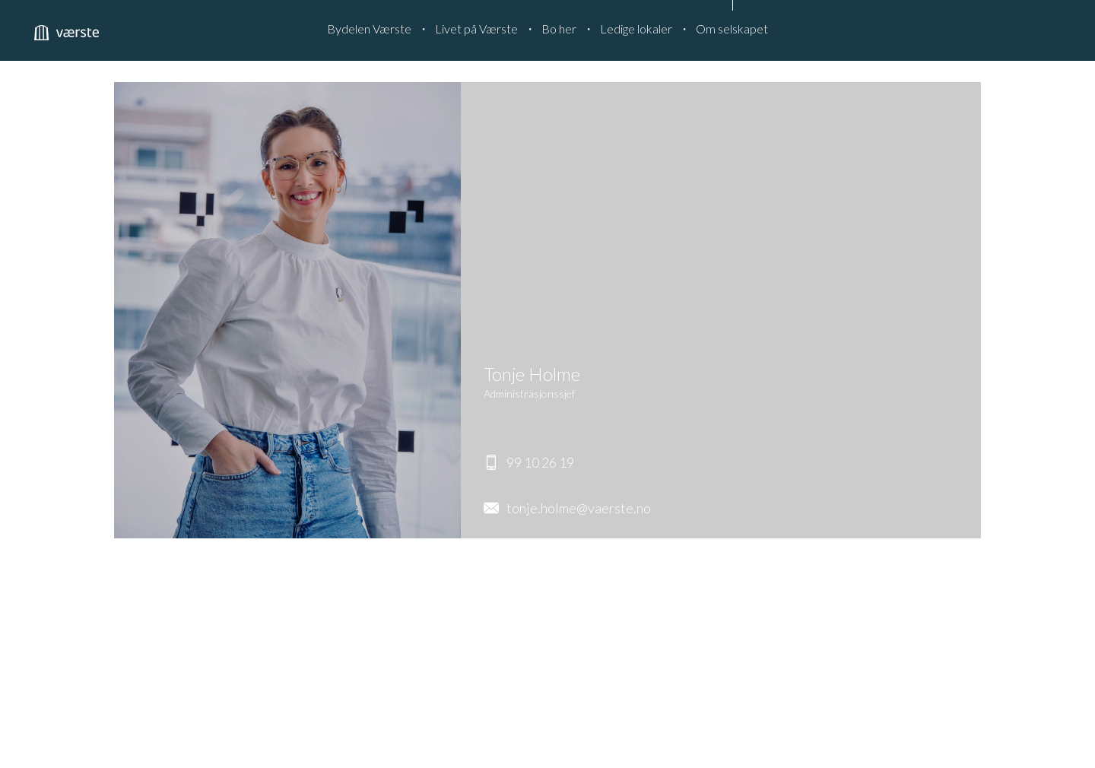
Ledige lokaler (636, 28)
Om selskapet (732, 28)
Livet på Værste (476, 28)
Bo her (558, 28)
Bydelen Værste (369, 28)
